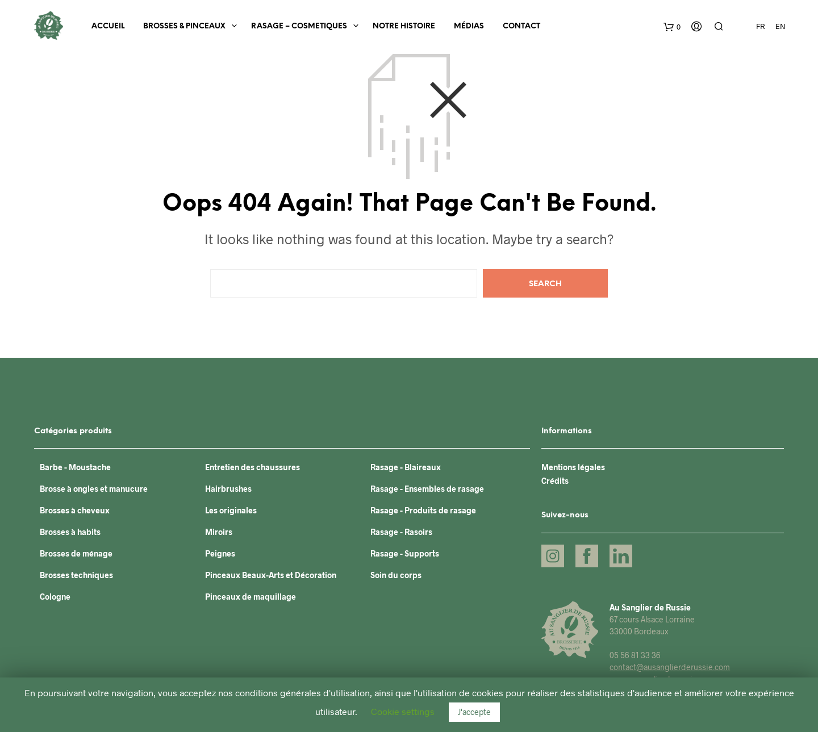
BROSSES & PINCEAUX (184, 26)
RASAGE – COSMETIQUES (299, 26)
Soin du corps (395, 575)
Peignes (220, 553)
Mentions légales (573, 467)
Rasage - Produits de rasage (423, 510)
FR (760, 26)
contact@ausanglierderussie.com (670, 667)
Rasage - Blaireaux (405, 467)
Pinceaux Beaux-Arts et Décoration (270, 575)
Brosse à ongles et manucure (94, 488)
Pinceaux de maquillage (250, 596)
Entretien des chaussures (252, 467)
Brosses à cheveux (75, 510)
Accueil (107, 26)
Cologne (55, 596)
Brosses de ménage (76, 553)
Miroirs (218, 532)
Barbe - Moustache (75, 467)
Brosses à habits (70, 532)
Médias (469, 26)
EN (780, 26)
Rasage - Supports (404, 553)
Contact (521, 26)
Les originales (231, 510)
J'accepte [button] (474, 712)
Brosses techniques (76, 575)
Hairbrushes (228, 488)
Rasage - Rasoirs (401, 532)
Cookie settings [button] (403, 711)
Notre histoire (404, 26)
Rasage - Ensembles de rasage (427, 488)
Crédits (555, 481)
